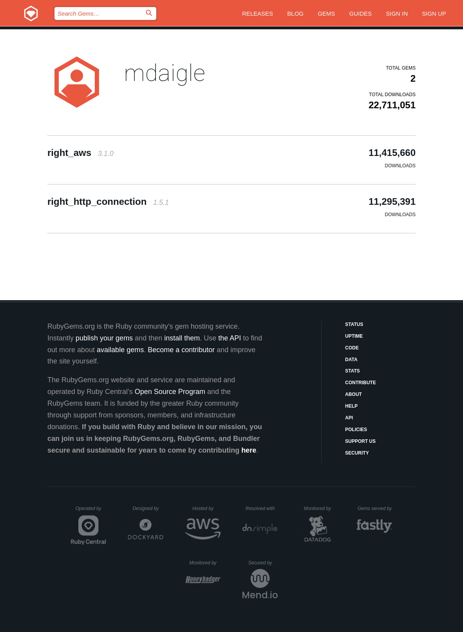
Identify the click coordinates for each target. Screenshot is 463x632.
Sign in (397, 13)
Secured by (263, 563)
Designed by (147, 508)
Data (351, 359)
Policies (356, 429)
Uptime (354, 336)
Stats (352, 371)
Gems (326, 13)
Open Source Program (170, 392)
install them (182, 338)
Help (351, 406)
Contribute (360, 382)
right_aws (80, 152)
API (349, 418)
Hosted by (206, 508)
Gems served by (375, 508)
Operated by (91, 511)
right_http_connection (108, 201)
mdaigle (164, 73)
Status (354, 324)
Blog (295, 13)
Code (352, 348)
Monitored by (319, 508)
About (353, 394)
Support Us (360, 441)
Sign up (434, 13)
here (248, 450)
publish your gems (104, 338)
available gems (120, 350)
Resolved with (262, 508)
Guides (360, 13)
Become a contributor (181, 350)
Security (357, 453)
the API (229, 338)
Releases (257, 13)
